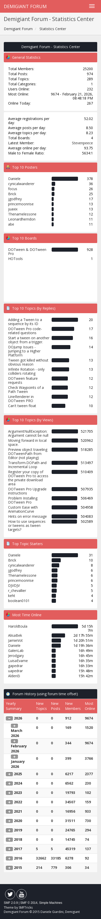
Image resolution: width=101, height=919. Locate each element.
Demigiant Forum (25, 6)
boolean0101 (19, 600)
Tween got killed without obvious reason (28, 362)
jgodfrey (15, 198)
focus (12, 188)
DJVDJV (14, 585)
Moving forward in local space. (27, 442)
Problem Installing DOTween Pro (22, 500)
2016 (18, 858)
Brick (12, 193)
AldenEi (14, 675)
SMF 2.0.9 (11, 903)
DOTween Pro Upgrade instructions (27, 491)
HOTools (15, 258)
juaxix (12, 209)
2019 (18, 830)
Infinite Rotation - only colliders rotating (26, 371)
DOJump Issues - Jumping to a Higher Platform (24, 351)
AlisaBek (15, 635)
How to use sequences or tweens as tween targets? (27, 525)
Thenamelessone (22, 214)
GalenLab (16, 650)
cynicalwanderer (21, 183)
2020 (18, 820)
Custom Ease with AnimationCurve (23, 509)
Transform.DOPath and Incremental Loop (27, 464)
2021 (18, 811)
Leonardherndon (21, 219)
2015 (18, 867)
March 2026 (16, 733)
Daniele (14, 178)
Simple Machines (50, 903)
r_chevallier (17, 590)
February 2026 (19, 748)
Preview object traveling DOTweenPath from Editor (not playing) (27, 453)
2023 (18, 792)
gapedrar (15, 665)
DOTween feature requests (23, 380)
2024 (18, 783)
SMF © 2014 (28, 903)
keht (11, 595)
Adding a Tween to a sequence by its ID (25, 321)
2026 (18, 718)
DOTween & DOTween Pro (27, 251)
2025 (18, 773)
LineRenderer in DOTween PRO (21, 398)
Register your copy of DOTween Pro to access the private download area (28, 477)
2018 (18, 839)
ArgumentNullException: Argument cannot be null (28, 433)
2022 (18, 802)
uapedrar (15, 670)
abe (11, 224)
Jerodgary (16, 655)
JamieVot (15, 640)
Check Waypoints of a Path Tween (26, 389)
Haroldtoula (17, 626)
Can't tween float (22, 405)
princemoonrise (21, 204)
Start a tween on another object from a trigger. (28, 339)
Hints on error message (27, 516)
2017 (18, 848)
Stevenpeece (82, 143)
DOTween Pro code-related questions (25, 330)
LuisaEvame (18, 660)
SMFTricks (26, 907)
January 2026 (18, 764)
